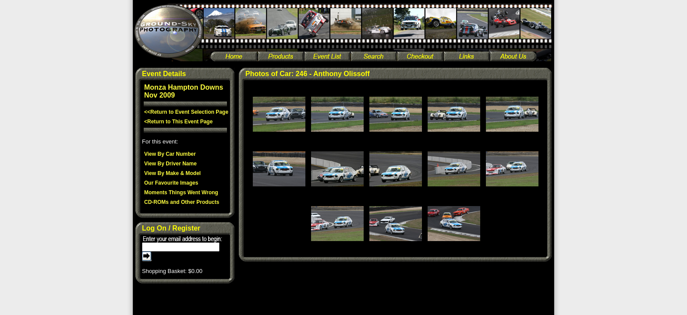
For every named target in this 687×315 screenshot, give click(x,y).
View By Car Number (170, 154)
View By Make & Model (172, 173)
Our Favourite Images (171, 183)
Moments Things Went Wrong (181, 192)
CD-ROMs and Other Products (181, 202)
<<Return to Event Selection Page (186, 112)
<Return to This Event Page (178, 122)
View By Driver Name (170, 164)
